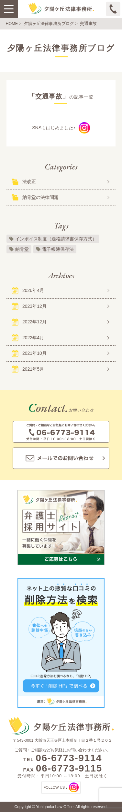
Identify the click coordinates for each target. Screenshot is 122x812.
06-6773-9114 (69, 757)
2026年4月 (33, 290)
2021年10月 (34, 353)
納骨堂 (22, 249)
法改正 (29, 181)
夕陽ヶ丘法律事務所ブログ (49, 23)
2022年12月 (34, 321)
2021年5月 (33, 369)
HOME (12, 23)
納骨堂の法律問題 (40, 197)
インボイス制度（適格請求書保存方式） (56, 238)
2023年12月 (34, 306)
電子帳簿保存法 (58, 249)
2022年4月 (33, 337)
